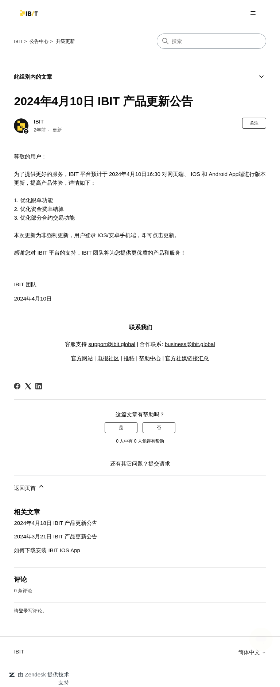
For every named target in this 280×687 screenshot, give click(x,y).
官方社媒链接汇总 (187, 358)
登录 (23, 610)
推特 (129, 358)
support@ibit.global (112, 344)
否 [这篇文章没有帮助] (159, 427)
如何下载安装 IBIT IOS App (47, 550)
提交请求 (159, 463)
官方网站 (82, 358)
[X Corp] (28, 386)
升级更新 (65, 41)
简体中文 (252, 652)
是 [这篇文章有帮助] (121, 427)
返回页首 (29, 487)
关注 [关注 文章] (254, 123)
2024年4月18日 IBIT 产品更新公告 (55, 523)
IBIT (18, 41)
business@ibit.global (190, 344)
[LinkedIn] (38, 386)
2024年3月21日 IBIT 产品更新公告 (55, 536)
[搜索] (211, 41)
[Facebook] (17, 386)
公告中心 (39, 41)
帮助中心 (150, 358)
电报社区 (108, 358)
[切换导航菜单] (253, 13)
